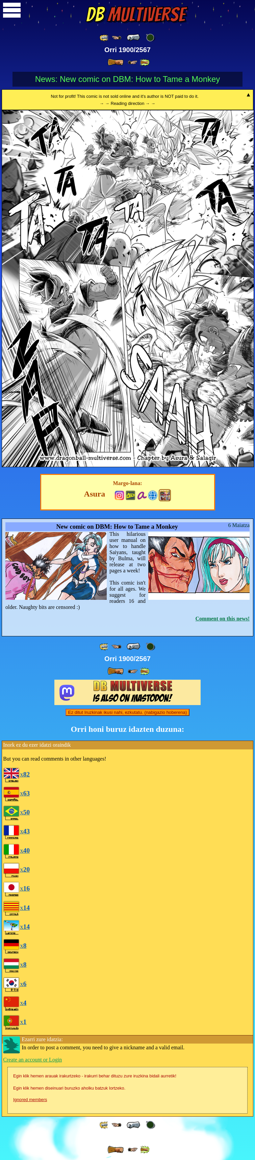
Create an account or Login (32, 1060)
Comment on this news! (223, 618)
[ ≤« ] (116, 38)
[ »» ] (144, 62)
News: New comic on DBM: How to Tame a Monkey (127, 79)
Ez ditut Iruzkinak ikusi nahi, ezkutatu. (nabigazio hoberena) (127, 712)
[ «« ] (104, 38)
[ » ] (115, 62)
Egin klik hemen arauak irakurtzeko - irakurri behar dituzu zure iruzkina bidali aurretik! (94, 1075)
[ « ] (133, 37)
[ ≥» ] (133, 62)
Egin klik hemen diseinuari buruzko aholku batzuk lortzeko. (69, 1088)
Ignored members (30, 1099)
